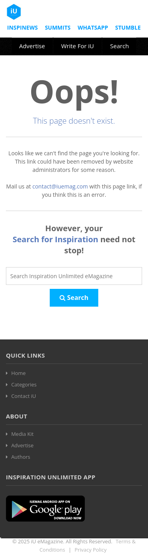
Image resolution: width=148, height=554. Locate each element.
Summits (58, 27)
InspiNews (22, 27)
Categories (23, 384)
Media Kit (22, 433)
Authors (20, 456)
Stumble (128, 27)
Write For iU (77, 46)
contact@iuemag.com (60, 186)
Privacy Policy (91, 549)
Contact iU (23, 395)
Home (18, 373)
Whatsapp (93, 27)
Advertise (32, 46)
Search (119, 46)
